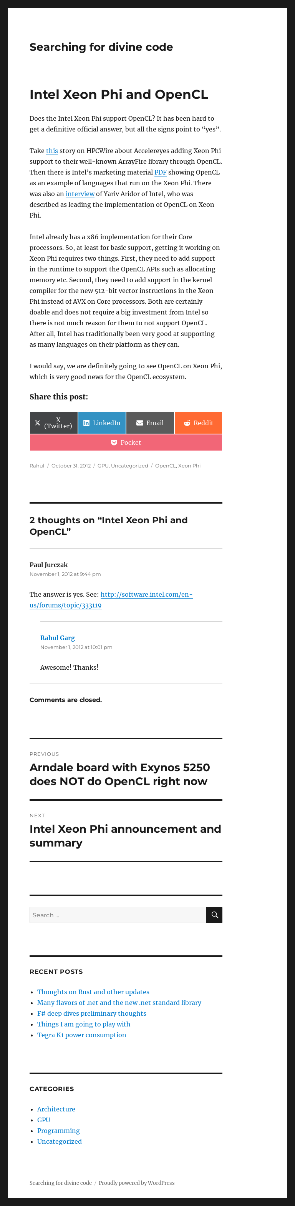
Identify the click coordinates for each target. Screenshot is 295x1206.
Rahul (37, 465)
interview (80, 194)
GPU (103, 465)
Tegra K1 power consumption (81, 1035)
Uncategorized (129, 465)
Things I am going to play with (84, 1024)
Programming (58, 1130)
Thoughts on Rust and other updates (93, 992)
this (52, 151)
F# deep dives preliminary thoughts (91, 1013)
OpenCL (165, 465)
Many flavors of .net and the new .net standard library (119, 1002)
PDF (160, 172)
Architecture (56, 1109)
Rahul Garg (57, 638)
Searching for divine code (101, 46)
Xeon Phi (189, 465)
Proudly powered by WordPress (137, 1183)
